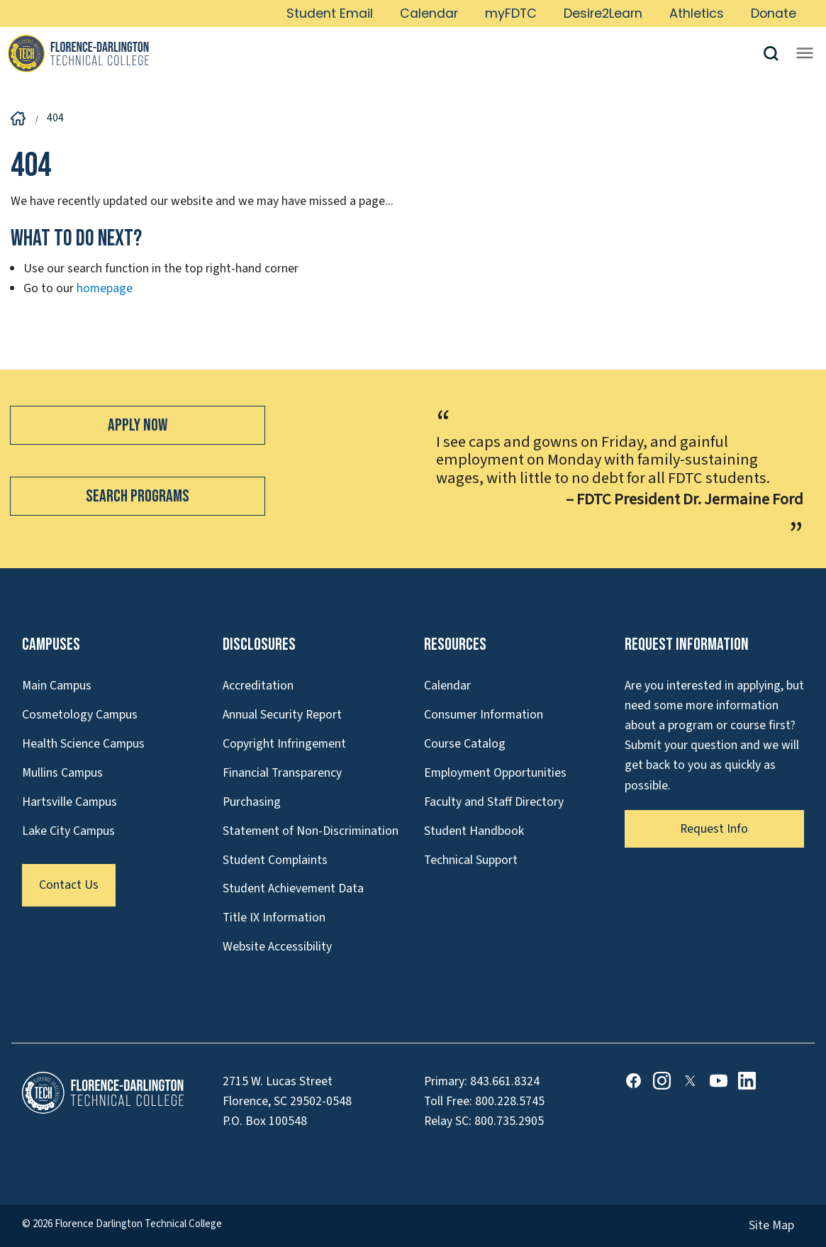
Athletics (696, 13)
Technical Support (471, 860)
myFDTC (511, 13)
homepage (105, 288)
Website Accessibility (277, 946)
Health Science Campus (83, 744)
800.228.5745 (510, 1101)
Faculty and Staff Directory (494, 802)
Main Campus (56, 685)
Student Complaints (275, 860)
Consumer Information (483, 715)
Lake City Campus (68, 831)
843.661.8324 (505, 1081)
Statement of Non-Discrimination (310, 831)
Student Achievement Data (293, 888)
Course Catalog (465, 744)
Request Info (714, 829)
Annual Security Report (282, 715)
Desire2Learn (603, 13)
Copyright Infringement (284, 744)
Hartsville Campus (69, 802)
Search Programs (137, 496)
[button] (776, 53)
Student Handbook (474, 831)
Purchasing (252, 802)
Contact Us (69, 885)
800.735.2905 (509, 1121)
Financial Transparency (282, 773)
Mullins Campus (62, 773)
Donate (773, 13)
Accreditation (258, 685)
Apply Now (137, 425)
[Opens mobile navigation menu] (805, 53)
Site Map (771, 1225)
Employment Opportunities (495, 773)
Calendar (429, 13)
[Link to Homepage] (384, 53)
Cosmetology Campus (80, 715)
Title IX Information (274, 917)
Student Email (329, 13)
